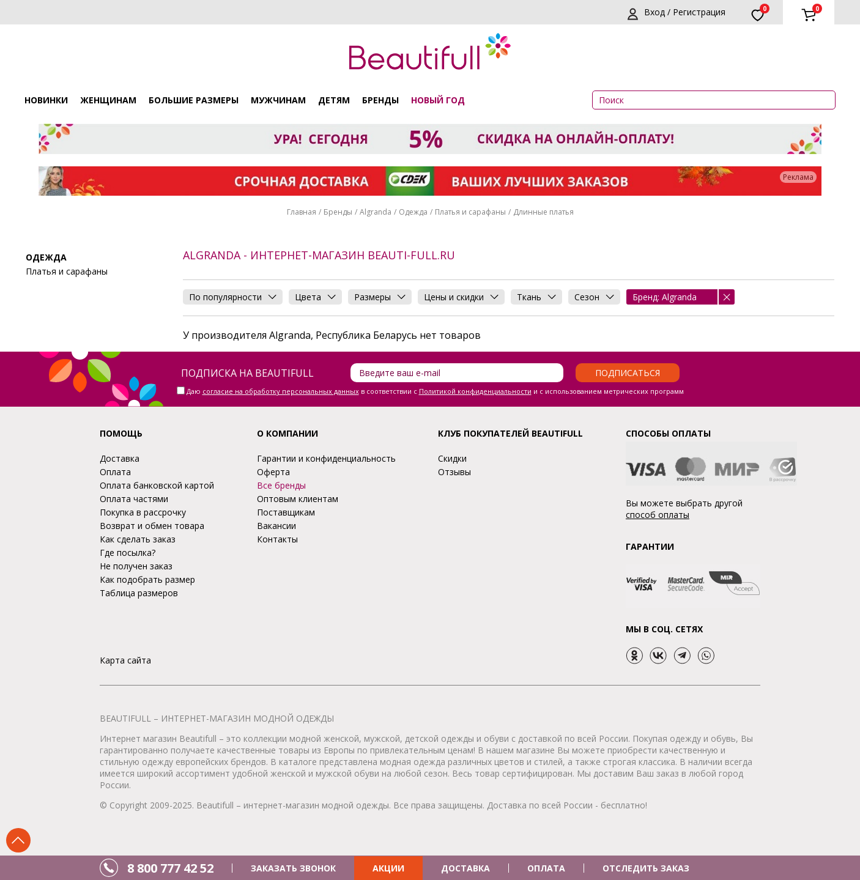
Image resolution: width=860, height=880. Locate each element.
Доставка (119, 458)
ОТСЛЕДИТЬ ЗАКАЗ (645, 868)
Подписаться (627, 373)
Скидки (452, 458)
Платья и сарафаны (470, 212)
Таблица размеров (139, 593)
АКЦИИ (388, 868)
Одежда (413, 212)
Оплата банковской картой (157, 485)
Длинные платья (543, 212)
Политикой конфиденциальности (475, 391)
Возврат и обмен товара (152, 525)
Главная (301, 212)
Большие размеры (194, 100)
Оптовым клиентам (297, 499)
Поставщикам (286, 512)
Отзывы (454, 472)
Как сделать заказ (138, 539)
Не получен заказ (136, 566)
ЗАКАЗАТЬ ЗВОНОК (293, 868)
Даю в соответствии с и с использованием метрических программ (435, 391)
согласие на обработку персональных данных (280, 391)
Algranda (375, 212)
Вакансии (276, 525)
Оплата (115, 472)
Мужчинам (278, 100)
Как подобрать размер (147, 579)
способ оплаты (657, 514)
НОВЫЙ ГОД (438, 100)
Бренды (380, 100)
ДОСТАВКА (465, 868)
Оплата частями (134, 499)
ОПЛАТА (546, 868)
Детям (334, 100)
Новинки (46, 100)
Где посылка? (127, 552)
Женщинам (108, 100)
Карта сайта (125, 660)
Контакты (277, 539)
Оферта (273, 472)
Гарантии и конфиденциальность (326, 458)
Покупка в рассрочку (143, 512)
